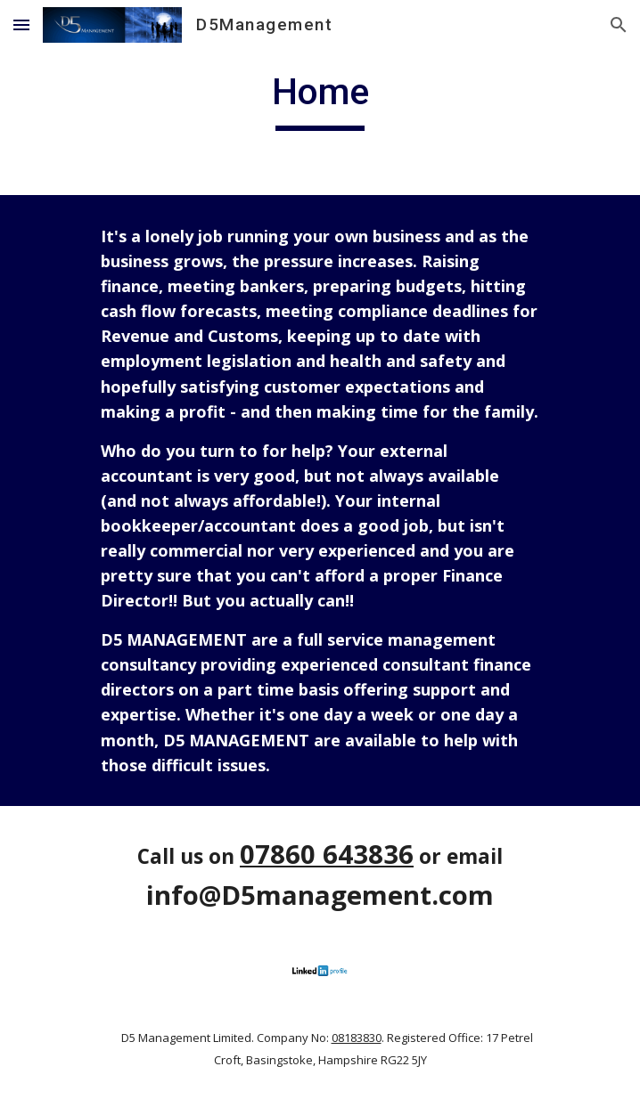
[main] (320, 99)
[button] (21, 24)
